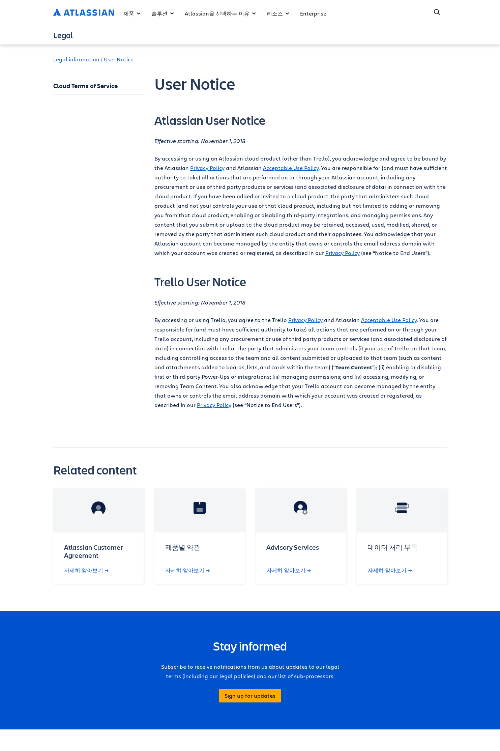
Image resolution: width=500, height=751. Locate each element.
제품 (132, 13)
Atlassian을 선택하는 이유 (220, 13)
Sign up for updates (250, 695)
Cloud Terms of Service (85, 86)
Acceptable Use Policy (291, 167)
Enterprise (313, 13)
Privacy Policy (207, 167)
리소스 (278, 13)
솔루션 (162, 13)
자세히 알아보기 (86, 570)
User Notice (119, 59)
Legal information (76, 59)
